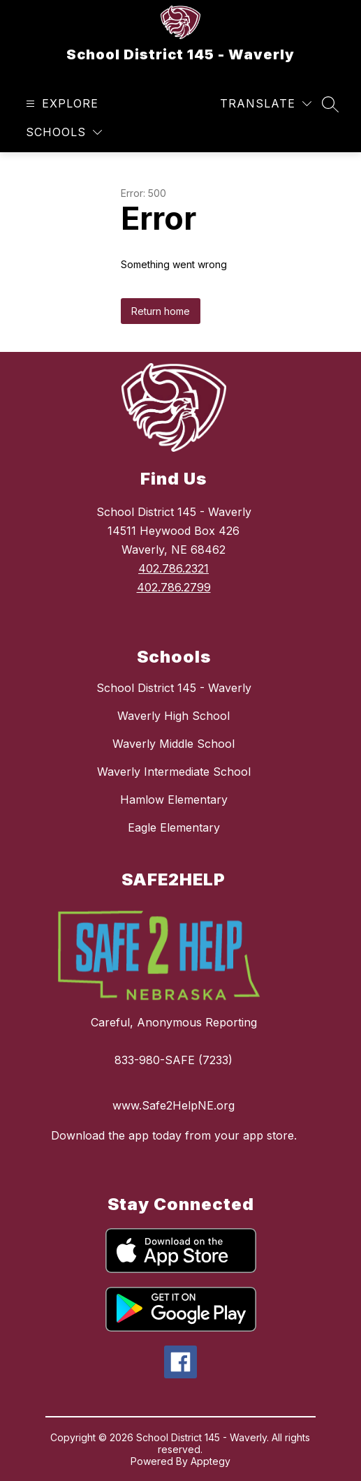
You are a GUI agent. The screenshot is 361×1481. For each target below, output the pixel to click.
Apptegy (210, 1461)
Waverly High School (173, 716)
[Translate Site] (265, 103)
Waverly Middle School (173, 744)
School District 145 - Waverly (173, 688)
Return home (160, 311)
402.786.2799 (174, 587)
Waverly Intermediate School (174, 772)
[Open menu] (60, 103)
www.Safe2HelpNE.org (173, 1105)
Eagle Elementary (174, 827)
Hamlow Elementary (174, 799)
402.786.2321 (173, 568)
